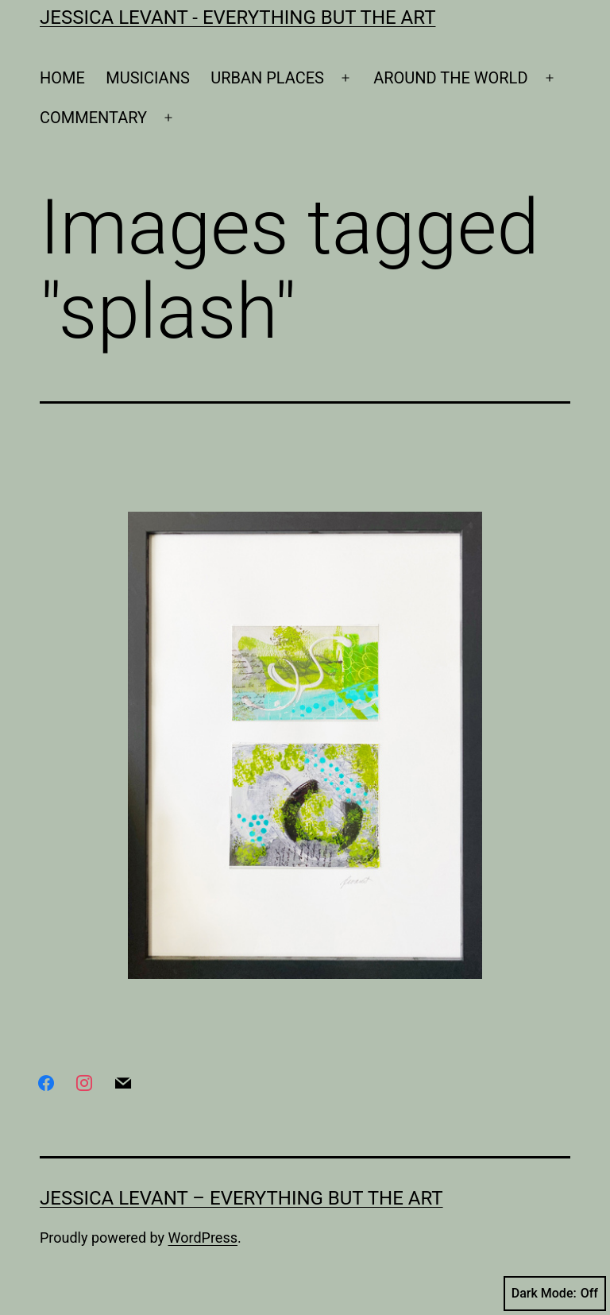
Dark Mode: (555, 1293)
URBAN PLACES (267, 77)
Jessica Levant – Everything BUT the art (241, 1198)
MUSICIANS (148, 77)
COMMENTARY (93, 117)
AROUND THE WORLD (450, 77)
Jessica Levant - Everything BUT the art (237, 17)
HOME (62, 77)
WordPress (202, 1237)
